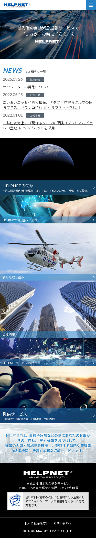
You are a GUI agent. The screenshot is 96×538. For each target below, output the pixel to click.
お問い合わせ (63, 523)
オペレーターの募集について (26, 87)
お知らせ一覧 (37, 72)
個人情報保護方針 (36, 523)
